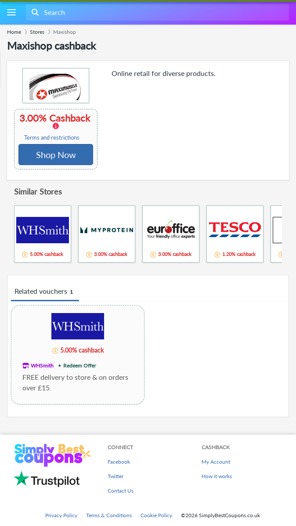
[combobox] (156, 12)
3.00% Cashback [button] (55, 127)
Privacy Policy (61, 515)
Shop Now (56, 154)
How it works (217, 476)
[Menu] (11, 12)
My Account (216, 461)
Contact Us (121, 490)
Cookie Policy (156, 515)
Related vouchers (45, 291)
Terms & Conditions (109, 515)
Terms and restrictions (51, 138)
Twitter (115, 476)
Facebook (119, 461)
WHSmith (42, 365)
